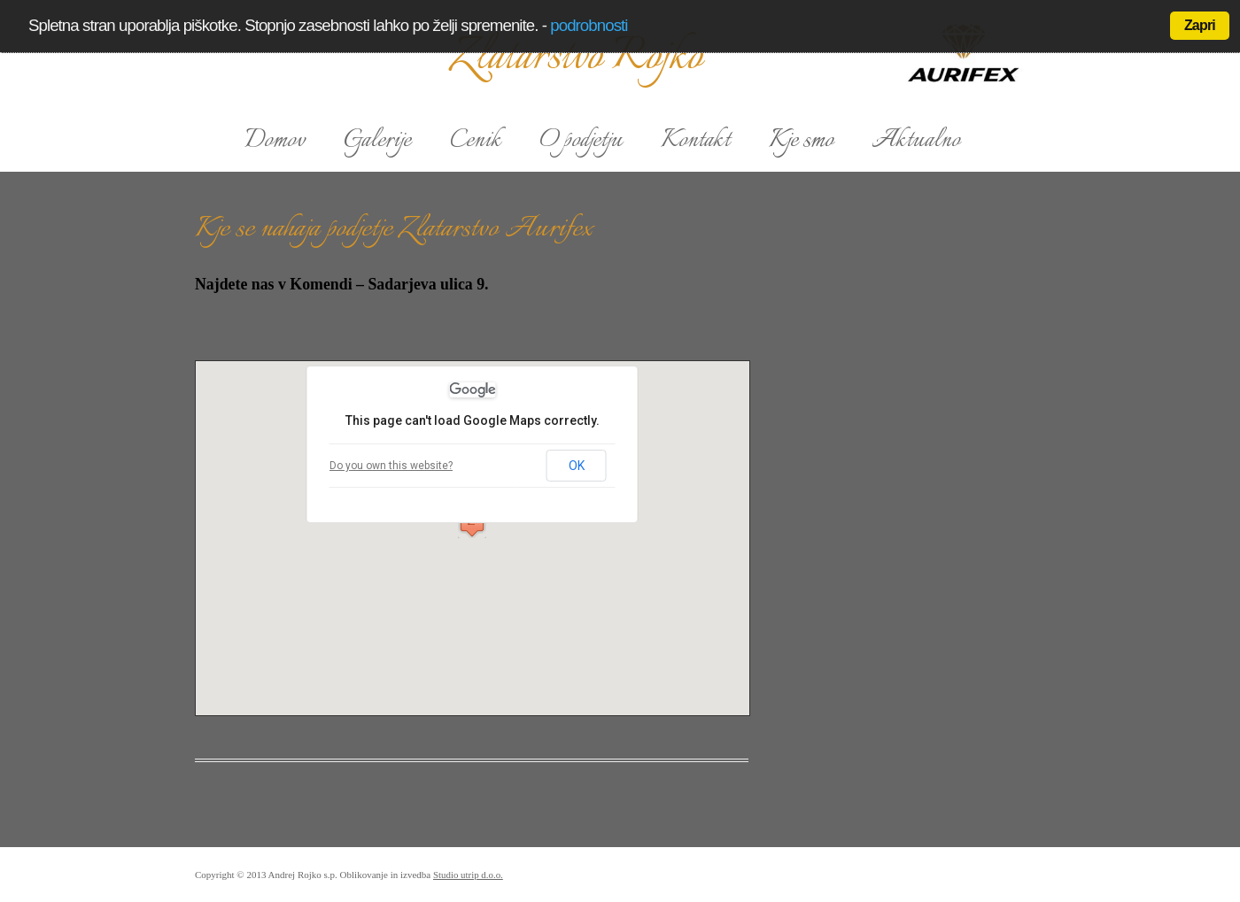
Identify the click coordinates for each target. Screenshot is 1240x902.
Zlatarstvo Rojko (576, 57)
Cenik (475, 140)
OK (577, 466)
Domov (275, 140)
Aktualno (916, 140)
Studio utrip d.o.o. (468, 874)
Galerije (377, 140)
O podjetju (581, 140)
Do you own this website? (391, 465)
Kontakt (695, 140)
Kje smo (801, 140)
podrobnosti (588, 25)
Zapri (1199, 25)
